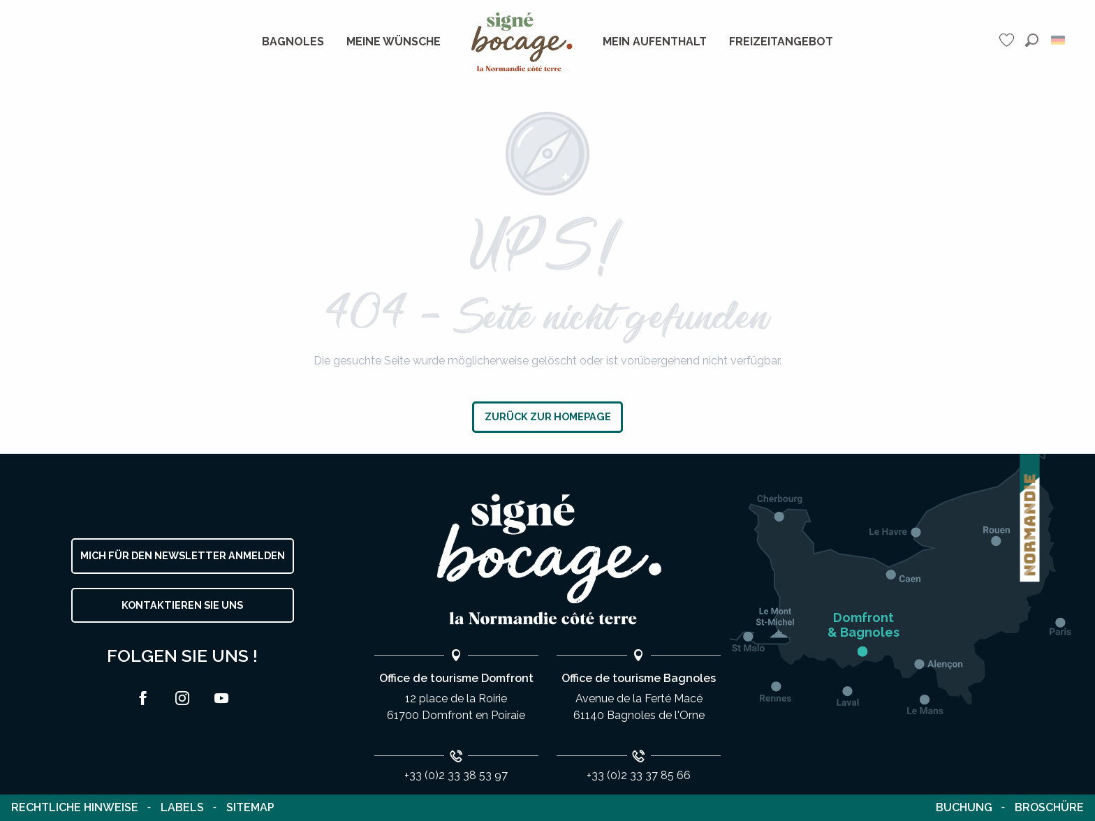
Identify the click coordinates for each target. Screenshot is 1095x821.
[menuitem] (293, 42)
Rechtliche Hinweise (74, 807)
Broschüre (1049, 807)
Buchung (964, 807)
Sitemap (250, 807)
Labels (182, 807)
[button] (1032, 40)
